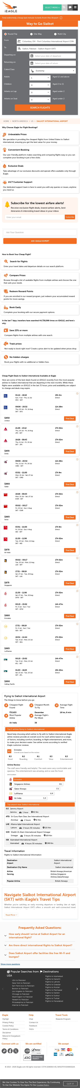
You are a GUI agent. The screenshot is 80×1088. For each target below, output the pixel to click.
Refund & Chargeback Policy (11, 1037)
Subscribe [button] (70, 217)
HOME (6, 121)
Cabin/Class (9, 69)
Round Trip (10, 34)
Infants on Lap (10, 91)
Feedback (33, 1026)
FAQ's (31, 1029)
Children (8, 84)
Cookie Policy (8, 1026)
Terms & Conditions (10, 1029)
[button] (64, 7)
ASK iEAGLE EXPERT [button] (40, 241)
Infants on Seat (10, 98)
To (5, 47)
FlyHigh (5, 1019)
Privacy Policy (8, 1022)
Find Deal (70, 418)
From (6, 40)
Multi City (60, 34)
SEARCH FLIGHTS (40, 107)
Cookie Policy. (43, 1085)
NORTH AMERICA (20, 121)
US (32, 121)
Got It (70, 1083)
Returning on (10, 62)
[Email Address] (40, 217)
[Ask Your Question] (40, 232)
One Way (36, 34)
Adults (7, 76)
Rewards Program (63, 1019)
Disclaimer (6, 1032)
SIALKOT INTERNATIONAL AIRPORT (52, 121)
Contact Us (33, 1022)
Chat (31, 1019)
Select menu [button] (52, 7)
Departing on (10, 54)
